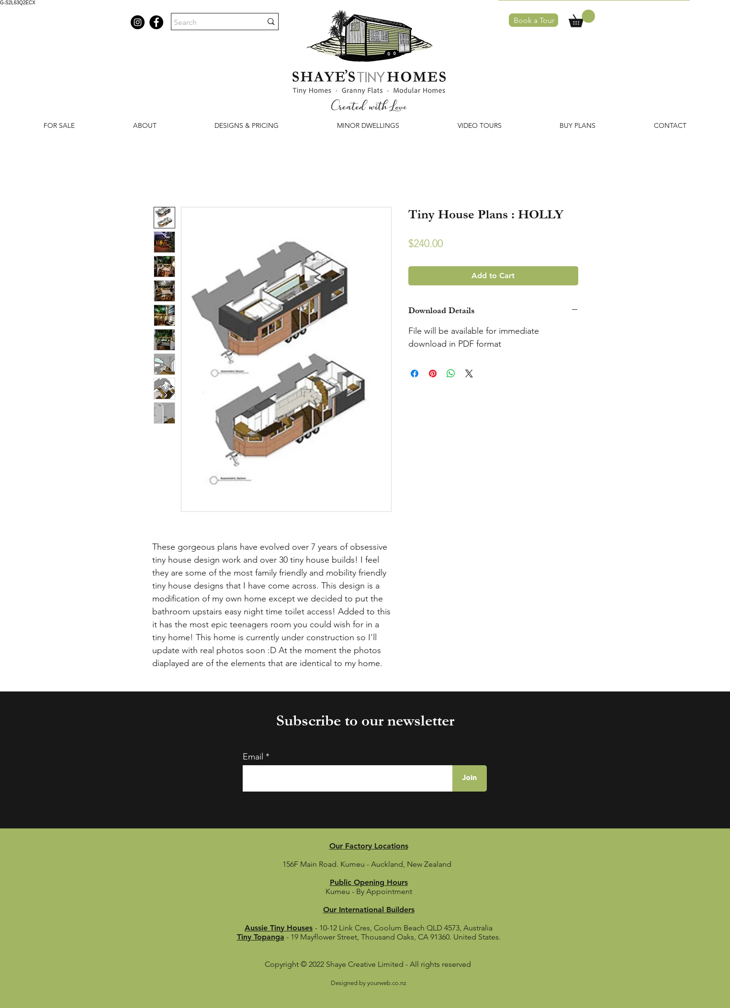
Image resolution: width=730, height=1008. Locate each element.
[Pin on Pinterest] (432, 373)
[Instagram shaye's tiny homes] (138, 22)
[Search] (211, 22)
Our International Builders (369, 909)
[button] (582, 18)
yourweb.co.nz (386, 982)
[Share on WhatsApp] (451, 373)
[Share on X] (469, 373)
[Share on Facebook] (414, 373)
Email (253, 756)
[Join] (469, 778)
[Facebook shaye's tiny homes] (156, 22)
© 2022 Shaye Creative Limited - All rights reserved (387, 964)
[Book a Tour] (533, 20)
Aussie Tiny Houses (279, 927)
